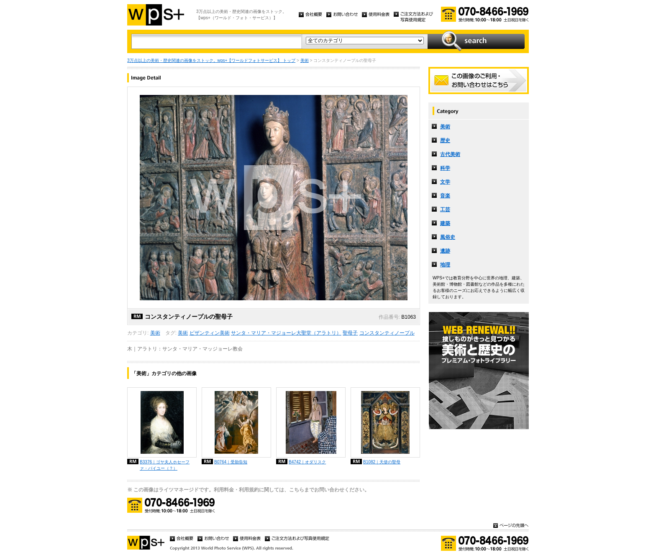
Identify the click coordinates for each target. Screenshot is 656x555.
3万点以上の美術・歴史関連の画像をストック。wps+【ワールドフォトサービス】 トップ (211, 60)
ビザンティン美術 (210, 333)
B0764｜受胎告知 (230, 462)
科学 (445, 168)
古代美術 (450, 154)
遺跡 (445, 251)
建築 (445, 223)
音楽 (445, 196)
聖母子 (350, 333)
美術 (304, 60)
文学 (445, 182)
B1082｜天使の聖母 (381, 462)
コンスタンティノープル (387, 333)
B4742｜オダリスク (307, 462)
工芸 (445, 209)
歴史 (445, 140)
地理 (445, 265)
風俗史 (447, 237)
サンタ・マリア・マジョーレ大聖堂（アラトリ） (286, 333)
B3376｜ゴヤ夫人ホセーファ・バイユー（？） (165, 465)
